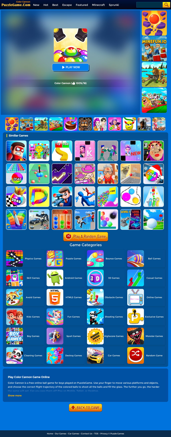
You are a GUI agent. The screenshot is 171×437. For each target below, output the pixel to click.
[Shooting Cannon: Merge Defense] (130, 210)
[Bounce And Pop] (108, 210)
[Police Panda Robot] (39, 210)
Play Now (70, 67)
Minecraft (98, 5)
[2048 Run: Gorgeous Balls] (16, 164)
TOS (96, 433)
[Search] (149, 5)
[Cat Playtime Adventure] (108, 164)
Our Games (60, 433)
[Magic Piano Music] (130, 142)
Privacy (104, 433)
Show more (15, 395)
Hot (45, 5)
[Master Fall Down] (85, 187)
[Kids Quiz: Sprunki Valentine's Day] (39, 142)
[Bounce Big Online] (39, 164)
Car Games (73, 433)
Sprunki (114, 5)
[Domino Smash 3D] (39, 187)
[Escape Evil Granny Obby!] (153, 142)
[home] (16, 5)
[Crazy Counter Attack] (85, 210)
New (36, 5)
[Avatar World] (85, 164)
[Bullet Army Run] (62, 142)
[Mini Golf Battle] (153, 210)
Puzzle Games (117, 433)
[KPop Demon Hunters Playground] (108, 142)
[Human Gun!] (153, 187)
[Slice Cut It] (16, 210)
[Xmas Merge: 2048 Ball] (153, 164)
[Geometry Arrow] (62, 164)
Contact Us (86, 433)
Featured (82, 5)
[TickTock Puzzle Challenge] (130, 164)
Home (50, 433)
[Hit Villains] (16, 142)
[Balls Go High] (108, 187)
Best (55, 5)
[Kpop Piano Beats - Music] (85, 142)
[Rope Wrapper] (130, 187)
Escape (67, 5)
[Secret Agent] (62, 187)
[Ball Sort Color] (62, 210)
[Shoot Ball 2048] (16, 187)
